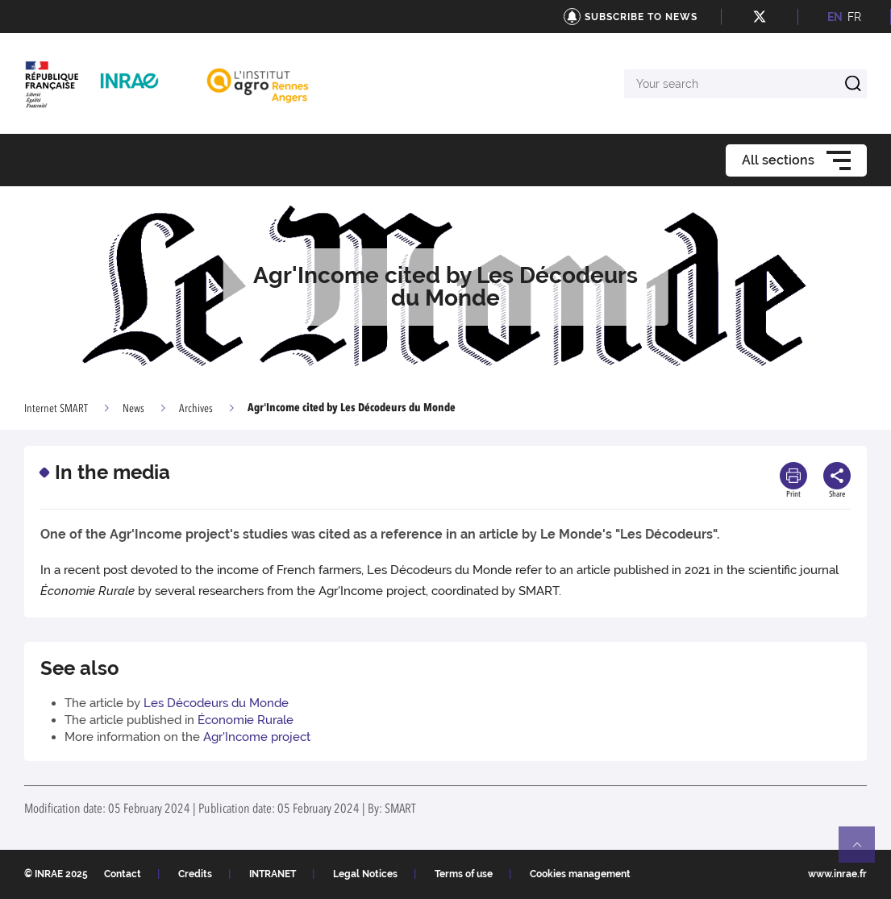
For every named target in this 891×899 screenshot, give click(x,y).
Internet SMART (56, 408)
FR (854, 16)
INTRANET (272, 874)
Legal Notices (365, 874)
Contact (122, 874)
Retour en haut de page (863, 851)
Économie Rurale (246, 720)
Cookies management (580, 874)
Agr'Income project (256, 737)
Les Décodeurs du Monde (216, 703)
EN (835, 16)
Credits (195, 874)
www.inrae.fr (837, 874)
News (133, 408)
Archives (196, 408)
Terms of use (464, 874)
